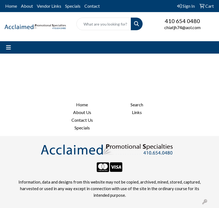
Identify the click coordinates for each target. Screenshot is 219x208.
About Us (82, 112)
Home (11, 6)
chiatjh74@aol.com (182, 27)
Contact (92, 6)
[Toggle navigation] (8, 47)
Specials (73, 6)
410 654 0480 (182, 21)
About (27, 6)
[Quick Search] (103, 24)
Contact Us (82, 120)
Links (137, 112)
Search (137, 104)
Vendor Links (49, 6)
